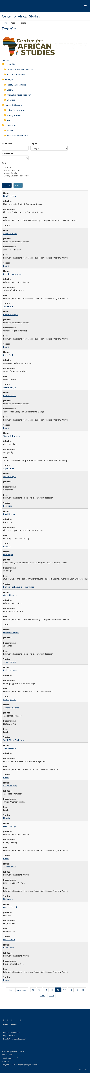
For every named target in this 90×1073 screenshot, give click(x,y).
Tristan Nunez (9, 748)
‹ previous (22, 990)
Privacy (5, 1061)
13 (40, 990)
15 (53, 990)
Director (30, 167)
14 (47, 990)
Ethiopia (6, 546)
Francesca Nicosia (11, 632)
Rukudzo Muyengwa (12, 274)
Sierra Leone (9, 939)
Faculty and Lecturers (16, 84)
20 (84, 990)
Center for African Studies (21, 16)
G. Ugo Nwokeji (10, 785)
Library (10, 89)
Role (4, 162)
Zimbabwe (8, 306)
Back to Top (83, 1069)
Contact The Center (11, 1032)
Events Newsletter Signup (14, 1039)
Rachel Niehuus (10, 670)
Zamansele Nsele (11, 707)
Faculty (9, 80)
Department (8, 153)
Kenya (6, 265)
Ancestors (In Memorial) (17, 135)
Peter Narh (8, 355)
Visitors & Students (14, 106)
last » (52, 996)
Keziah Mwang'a (10, 314)
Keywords (7, 143)
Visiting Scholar (30, 173)
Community (10, 126)
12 (34, 990)
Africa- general (9, 662)
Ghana (6, 387)
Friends (10, 130)
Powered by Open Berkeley (13, 1051)
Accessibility (7, 1055)
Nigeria (6, 818)
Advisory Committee (16, 74)
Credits (14, 1024)
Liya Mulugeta (9, 196)
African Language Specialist (19, 94)
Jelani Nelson (9, 514)
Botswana (7, 505)
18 (71, 990)
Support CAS (9, 1035)
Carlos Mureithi (10, 233)
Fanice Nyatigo (10, 826)
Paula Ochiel (8, 947)
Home (4, 23)
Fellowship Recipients (16, 110)
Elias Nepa (8, 554)
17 (65, 990)
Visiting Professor (30, 170)
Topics (33, 143)
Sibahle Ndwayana (11, 436)
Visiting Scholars (14, 115)
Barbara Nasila (9, 395)
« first (11, 990)
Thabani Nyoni (9, 866)
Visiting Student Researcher (30, 175)
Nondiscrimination (9, 1058)
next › (43, 996)
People (5, 60)
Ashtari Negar (9, 476)
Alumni (9, 120)
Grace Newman (10, 595)
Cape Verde (8, 468)
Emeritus (11, 99)
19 (78, 990)
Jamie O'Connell (10, 907)
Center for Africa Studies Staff (20, 69)
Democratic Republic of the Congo (18, 586)
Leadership (10, 65)
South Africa (8, 740)
